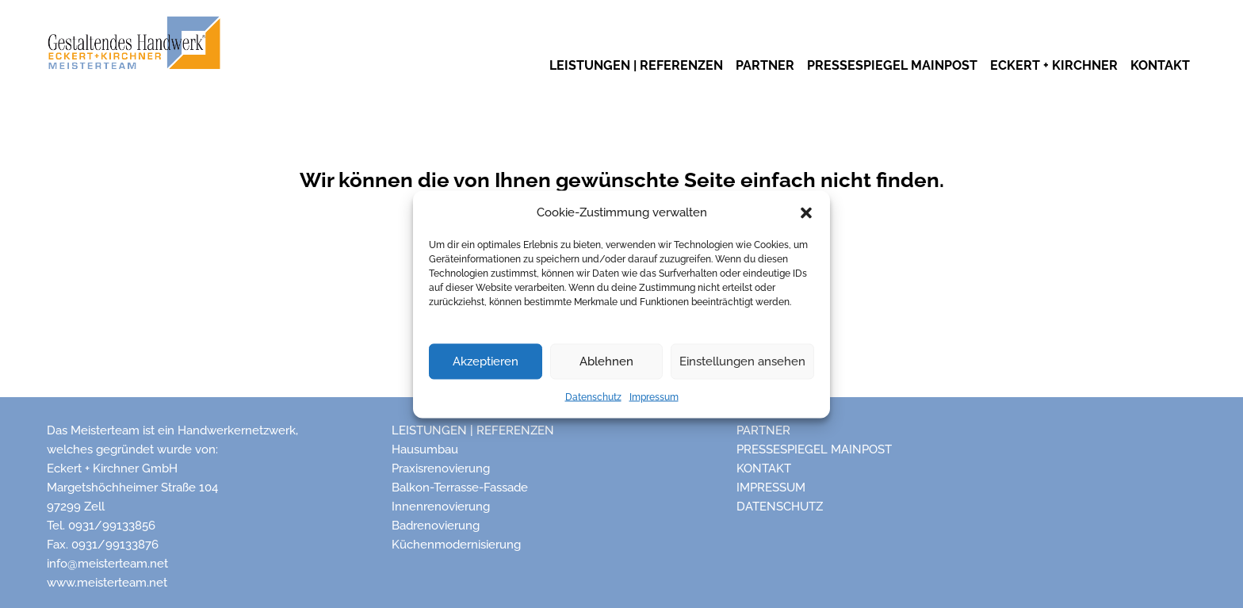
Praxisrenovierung (441, 468)
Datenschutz (593, 396)
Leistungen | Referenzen (473, 430)
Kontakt (763, 468)
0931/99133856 (111, 525)
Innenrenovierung (441, 506)
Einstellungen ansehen (742, 361)
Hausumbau (425, 449)
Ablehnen (606, 361)
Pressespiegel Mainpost (814, 449)
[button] (806, 212)
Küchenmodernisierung (456, 544)
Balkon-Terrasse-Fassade (460, 487)
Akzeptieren (485, 361)
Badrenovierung (436, 525)
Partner (763, 430)
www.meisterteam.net (107, 582)
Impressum (654, 396)
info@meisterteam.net (107, 563)
